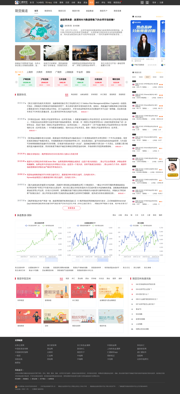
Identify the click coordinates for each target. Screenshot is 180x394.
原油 (85, 2)
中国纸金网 (111, 345)
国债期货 (122, 94)
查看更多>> (159, 16)
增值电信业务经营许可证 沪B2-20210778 (102, 386)
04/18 (154, 77)
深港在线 (18, 359)
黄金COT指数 (34, 270)
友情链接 (18, 340)
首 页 (32, 2)
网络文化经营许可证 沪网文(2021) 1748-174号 (72, 386)
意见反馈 (34, 379)
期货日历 (62, 11)
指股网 (140, 356)
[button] (126, 82)
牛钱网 (80, 356)
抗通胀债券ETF (33, 267)
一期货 (18, 356)
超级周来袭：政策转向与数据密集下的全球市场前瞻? (87, 19)
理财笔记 (111, 356)
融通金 (18, 363)
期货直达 (117, 2)
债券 (120, 278)
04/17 (147, 77)
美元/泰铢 (147, 267)
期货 (91, 2)
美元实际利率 (20, 267)
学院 (109, 2)
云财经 (50, 352)
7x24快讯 (40, 2)
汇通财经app (112, 352)
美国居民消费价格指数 (61, 267)
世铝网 (50, 359)
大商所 (39, 72)
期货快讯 (48, 11)
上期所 (30, 72)
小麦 (148, 215)
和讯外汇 (141, 345)
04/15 (134, 77)
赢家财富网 (141, 349)
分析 (73, 2)
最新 (66, 94)
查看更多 (71, 208)
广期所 (58, 72)
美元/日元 (126, 267)
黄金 (79, 2)
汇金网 (50, 356)
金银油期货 (84, 94)
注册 (161, 2)
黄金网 (50, 349)
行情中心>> (99, 72)
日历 (67, 2)
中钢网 (80, 359)
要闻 (61, 2)
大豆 (136, 215)
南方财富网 (51, 345)
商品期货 (74, 94)
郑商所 (49, 72)
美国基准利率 (96, 267)
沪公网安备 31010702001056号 (26, 386)
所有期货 (94, 94)
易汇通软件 (141, 352)
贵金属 (80, 278)
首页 (36, 11)
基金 (108, 278)
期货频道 (21, 11)
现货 (67, 278)
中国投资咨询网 (21, 349)
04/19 (161, 77)
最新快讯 (21, 94)
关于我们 (43, 379)
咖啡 (160, 215)
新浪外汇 (81, 349)
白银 (120, 215)
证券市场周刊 (142, 359)
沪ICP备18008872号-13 (48, 386)
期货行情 (76, 11)
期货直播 (117, 11)
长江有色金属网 (83, 345)
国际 (88, 72)
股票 (114, 278)
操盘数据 (89, 11)
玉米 (142, 215)
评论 (103, 2)
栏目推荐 (18, 379)
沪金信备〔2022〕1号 (21, 389)
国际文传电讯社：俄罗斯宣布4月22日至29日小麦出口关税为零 (52, 154)
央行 (97, 2)
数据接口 (26, 379)
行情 (55, 2)
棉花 (154, 215)
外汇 (73, 278)
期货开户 (103, 11)
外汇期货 (103, 94)
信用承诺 (51, 379)
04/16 (140, 77)
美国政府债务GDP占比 (85, 270)
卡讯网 (110, 359)
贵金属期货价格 (48, 270)
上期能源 (69, 72)
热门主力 (19, 72)
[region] (72, 152)
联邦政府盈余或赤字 (112, 267)
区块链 (93, 278)
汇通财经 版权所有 (37, 389)
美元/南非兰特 (20, 270)
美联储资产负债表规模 (65, 270)
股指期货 (113, 94)
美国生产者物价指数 (80, 267)
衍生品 (101, 278)
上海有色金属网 (113, 349)
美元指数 (46, 267)
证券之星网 (19, 345)
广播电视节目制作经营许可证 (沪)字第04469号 (133, 386)
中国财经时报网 (21, 352)
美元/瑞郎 (137, 267)
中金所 (80, 72)
